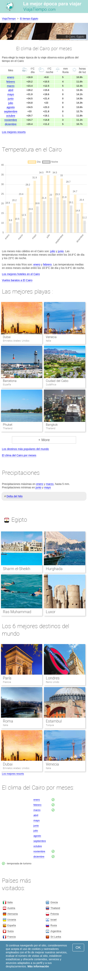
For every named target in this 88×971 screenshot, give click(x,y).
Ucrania (11, 919)
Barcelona (10, 381)
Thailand (55, 908)
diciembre (11, 124)
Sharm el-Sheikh (16, 568)
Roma (8, 721)
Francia (7, 682)
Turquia (50, 725)
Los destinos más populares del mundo (25, 449)
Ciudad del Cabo (57, 381)
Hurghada (54, 568)
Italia (5, 725)
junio (11, 98)
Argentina (55, 931)
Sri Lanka (55, 936)
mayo (10, 94)
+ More (44, 440)
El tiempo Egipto (29, 18)
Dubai (7, 337)
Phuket (7, 424)
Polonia (54, 913)
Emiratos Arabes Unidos (16, 768)
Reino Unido (52, 682)
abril (10, 90)
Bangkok (52, 424)
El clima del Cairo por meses (19, 455)
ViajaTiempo (9, 18)
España (11, 925)
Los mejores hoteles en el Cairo (21, 274)
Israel (53, 919)
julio (10, 103)
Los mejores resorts (14, 132)
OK (78, 947)
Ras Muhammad (17, 611)
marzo (10, 85)
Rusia (53, 925)
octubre (10, 115)
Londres (53, 678)
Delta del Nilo (15, 496)
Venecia (51, 337)
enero (10, 77)
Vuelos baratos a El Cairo (17, 280)
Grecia (54, 902)
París (7, 678)
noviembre (10, 119)
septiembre (10, 111)
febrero (10, 81)
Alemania (12, 913)
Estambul (54, 721)
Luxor (50, 611)
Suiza (10, 931)
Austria (11, 908)
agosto (11, 107)
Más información (38, 966)
